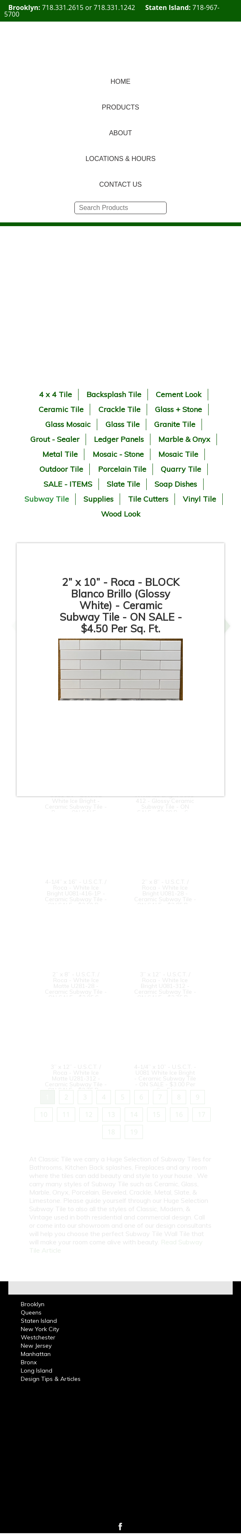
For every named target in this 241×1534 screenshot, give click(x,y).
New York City (40, 1329)
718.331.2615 (63, 7)
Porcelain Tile (122, 469)
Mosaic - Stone (118, 454)
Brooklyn (32, 1304)
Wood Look (120, 514)
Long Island (36, 1370)
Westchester (38, 1337)
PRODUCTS (120, 107)
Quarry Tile (181, 469)
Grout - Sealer (54, 439)
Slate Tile (123, 484)
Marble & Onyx (184, 439)
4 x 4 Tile (55, 394)
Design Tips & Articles (51, 1379)
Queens (31, 1312)
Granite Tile (174, 424)
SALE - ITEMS (68, 484)
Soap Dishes (176, 484)
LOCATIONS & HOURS (121, 158)
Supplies (98, 499)
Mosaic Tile (178, 454)
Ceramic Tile (61, 409)
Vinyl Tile (199, 499)
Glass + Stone (178, 409)
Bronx (29, 1362)
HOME (120, 81)
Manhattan (36, 1354)
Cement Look (179, 394)
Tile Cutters (148, 499)
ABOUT (120, 133)
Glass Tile (123, 424)
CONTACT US (120, 184)
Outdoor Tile (61, 469)
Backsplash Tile (113, 394)
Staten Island (39, 1320)
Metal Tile (60, 454)
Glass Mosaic (68, 424)
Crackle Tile (119, 409)
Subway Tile (47, 499)
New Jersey (36, 1345)
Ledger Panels (119, 439)
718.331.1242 (114, 7)
